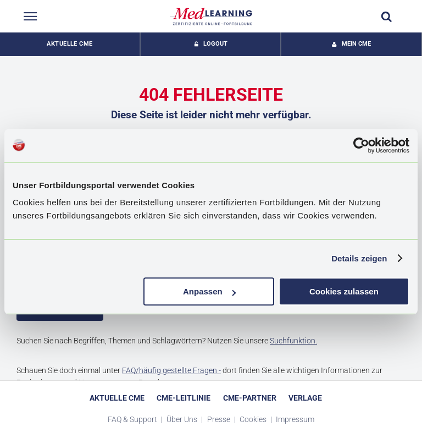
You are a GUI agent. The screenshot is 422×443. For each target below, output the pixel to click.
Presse (219, 419)
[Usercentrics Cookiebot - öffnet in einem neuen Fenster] (361, 145)
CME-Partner (249, 397)
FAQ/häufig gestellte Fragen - (171, 370)
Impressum (295, 419)
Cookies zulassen (344, 291)
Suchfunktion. (293, 340)
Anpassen (209, 291)
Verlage (305, 397)
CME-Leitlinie (183, 397)
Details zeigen (359, 258)
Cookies (254, 419)
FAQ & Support (133, 419)
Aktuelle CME (69, 43)
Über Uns (182, 419)
